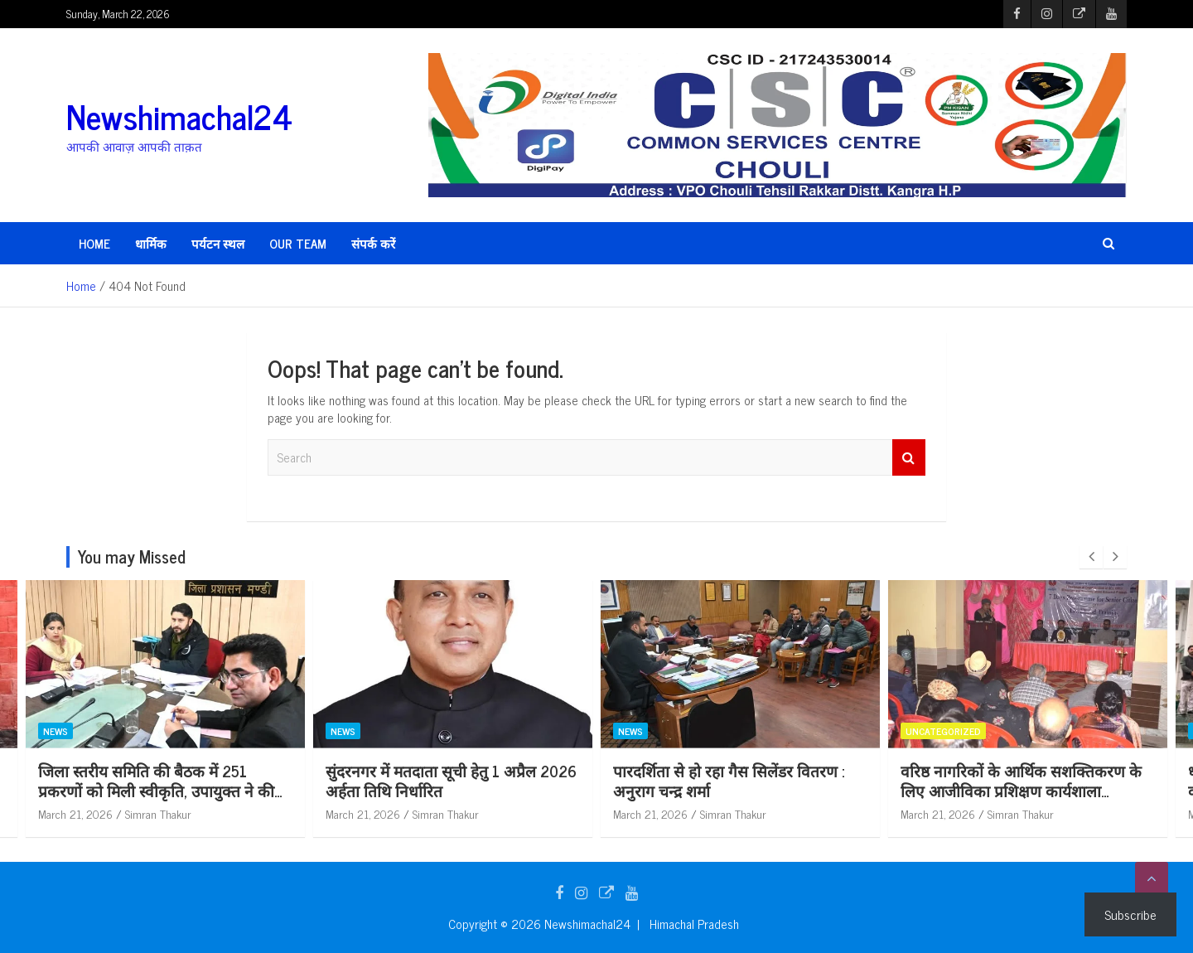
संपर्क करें (373, 243)
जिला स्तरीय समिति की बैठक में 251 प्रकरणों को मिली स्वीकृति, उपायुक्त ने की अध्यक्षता (278, 790)
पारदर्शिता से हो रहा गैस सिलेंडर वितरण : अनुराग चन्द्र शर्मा (850, 780)
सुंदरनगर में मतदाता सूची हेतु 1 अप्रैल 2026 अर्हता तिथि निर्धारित (572, 780)
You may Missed (132, 556)
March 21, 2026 (197, 813)
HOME (94, 243)
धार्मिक (151, 243)
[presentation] (1091, 556)
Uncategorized (1065, 731)
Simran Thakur (280, 813)
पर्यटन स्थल (217, 243)
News (177, 731)
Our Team (297, 243)
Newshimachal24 (179, 116)
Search (908, 457)
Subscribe (1130, 914)
